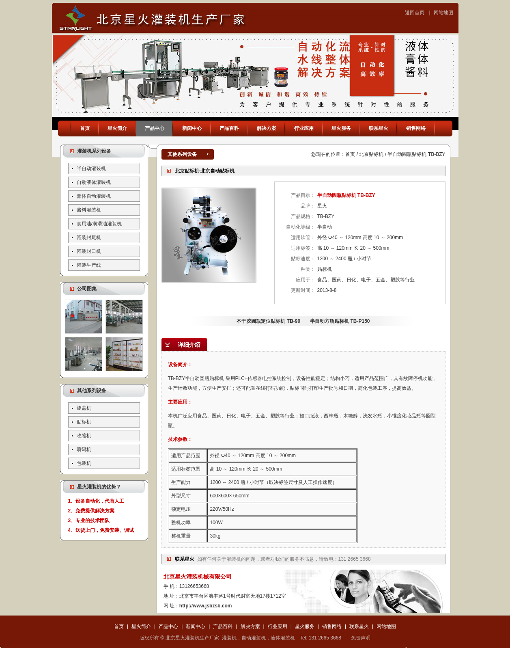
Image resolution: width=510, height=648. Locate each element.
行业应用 (304, 128)
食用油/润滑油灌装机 (99, 224)
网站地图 (443, 12)
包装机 (84, 463)
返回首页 (414, 12)
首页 (85, 128)
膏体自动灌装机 (94, 196)
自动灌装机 (253, 638)
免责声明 (360, 638)
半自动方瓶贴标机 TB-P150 (340, 321)
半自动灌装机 (91, 168)
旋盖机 (84, 408)
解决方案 (266, 128)
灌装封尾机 (89, 237)
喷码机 (84, 449)
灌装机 (233, 559)
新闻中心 (192, 128)
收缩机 (84, 435)
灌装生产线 (89, 265)
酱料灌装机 (89, 210)
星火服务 (341, 128)
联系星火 (378, 128)
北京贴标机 (371, 154)
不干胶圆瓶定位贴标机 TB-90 (268, 321)
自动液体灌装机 (94, 182)
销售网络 (416, 128)
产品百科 (229, 128)
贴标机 (84, 422)
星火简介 (117, 128)
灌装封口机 (89, 251)
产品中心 (154, 128)
